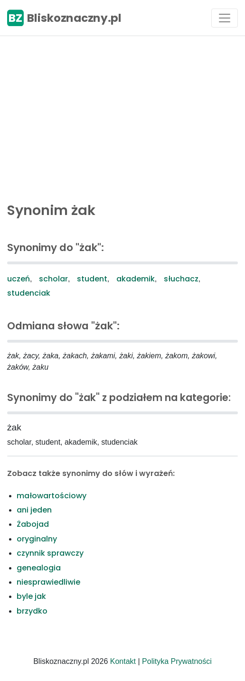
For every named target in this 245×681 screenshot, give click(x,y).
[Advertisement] (122, 116)
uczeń (18, 278)
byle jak (31, 596)
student (92, 278)
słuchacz (181, 278)
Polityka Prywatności (177, 661)
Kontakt (123, 661)
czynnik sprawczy (50, 553)
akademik (135, 278)
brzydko (32, 611)
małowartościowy (51, 495)
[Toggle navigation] (224, 18)
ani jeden (34, 509)
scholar (53, 278)
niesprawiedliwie (48, 582)
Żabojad (33, 524)
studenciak (28, 293)
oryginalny (37, 538)
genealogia (39, 567)
